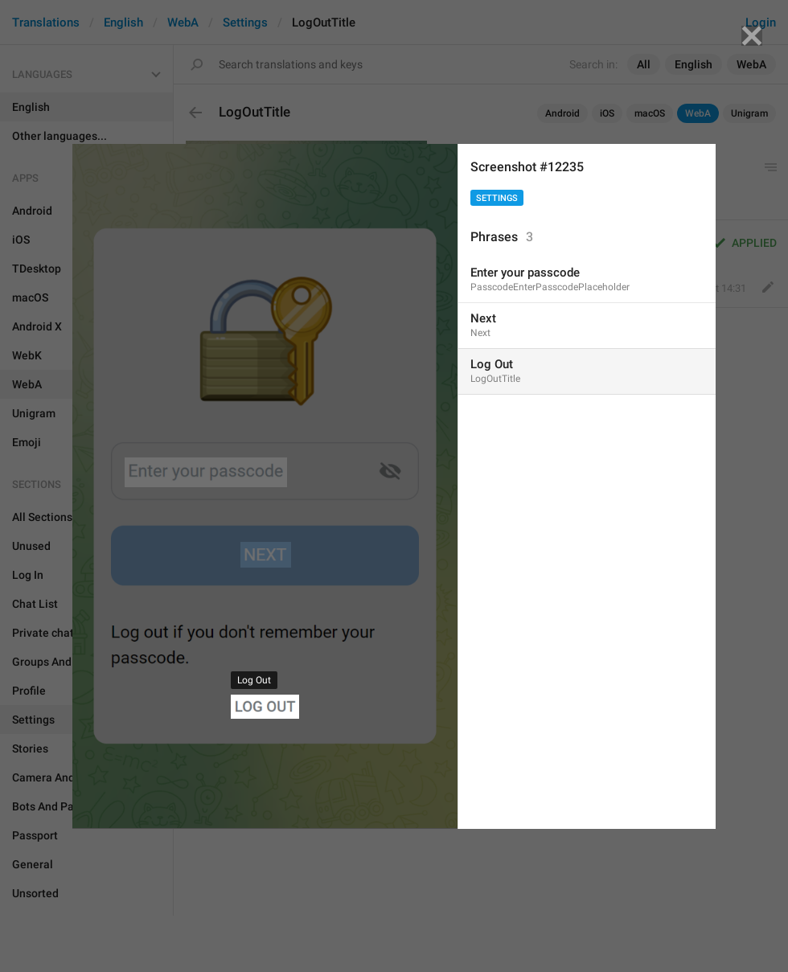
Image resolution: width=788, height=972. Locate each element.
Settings (497, 198)
